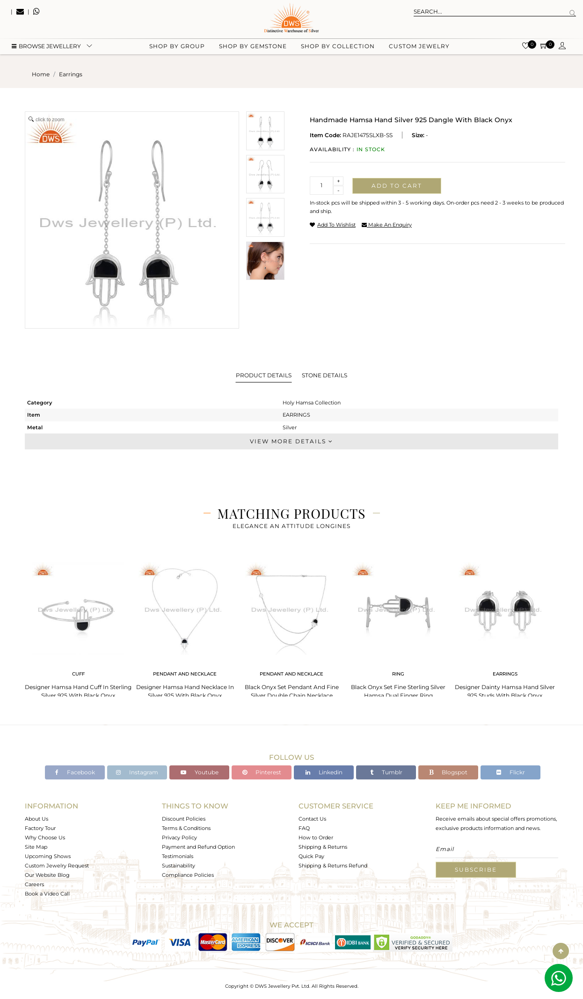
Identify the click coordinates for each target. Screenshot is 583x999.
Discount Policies (183, 818)
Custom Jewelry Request (57, 865)
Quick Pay (311, 856)
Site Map (36, 847)
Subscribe (476, 869)
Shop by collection (338, 47)
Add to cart (397, 185)
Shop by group (177, 47)
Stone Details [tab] (324, 375)
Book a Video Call (47, 893)
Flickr (510, 772)
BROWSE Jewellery (46, 47)
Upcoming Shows (48, 856)
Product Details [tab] (264, 375)
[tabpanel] (78, 627)
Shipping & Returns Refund (333, 865)
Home (41, 74)
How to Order (316, 837)
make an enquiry (387, 224)
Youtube (200, 772)
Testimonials (177, 856)
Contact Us (312, 818)
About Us (36, 818)
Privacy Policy (179, 837)
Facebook (75, 772)
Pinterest (261, 772)
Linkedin (324, 772)
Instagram (137, 772)
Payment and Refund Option (198, 847)
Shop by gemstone (253, 47)
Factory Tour (40, 828)
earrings (70, 74)
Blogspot (448, 772)
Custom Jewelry (419, 47)
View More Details (291, 441)
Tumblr (386, 772)
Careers (34, 884)
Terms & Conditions (186, 828)
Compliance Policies (188, 875)
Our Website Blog (47, 875)
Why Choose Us (45, 837)
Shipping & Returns (323, 847)
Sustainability (178, 865)
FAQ (304, 828)
